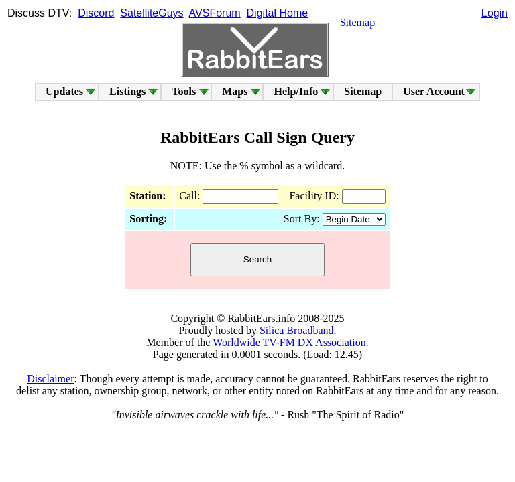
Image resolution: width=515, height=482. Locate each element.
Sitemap (357, 22)
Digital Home (277, 13)
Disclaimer (50, 378)
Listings (127, 91)
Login (494, 13)
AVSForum (215, 13)
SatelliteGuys (151, 13)
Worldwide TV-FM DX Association (289, 342)
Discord (96, 13)
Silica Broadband (297, 330)
